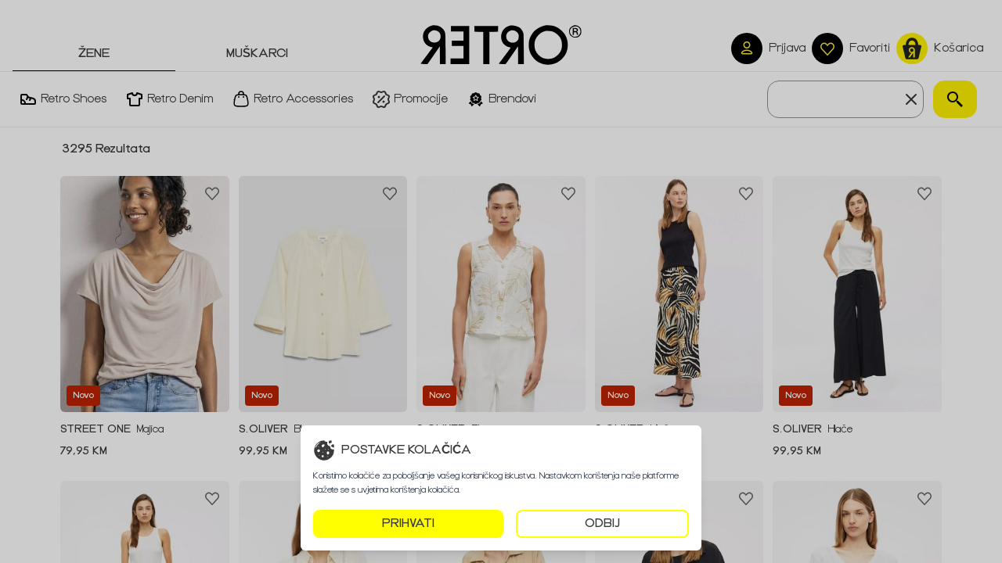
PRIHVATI (408, 523)
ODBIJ (602, 523)
